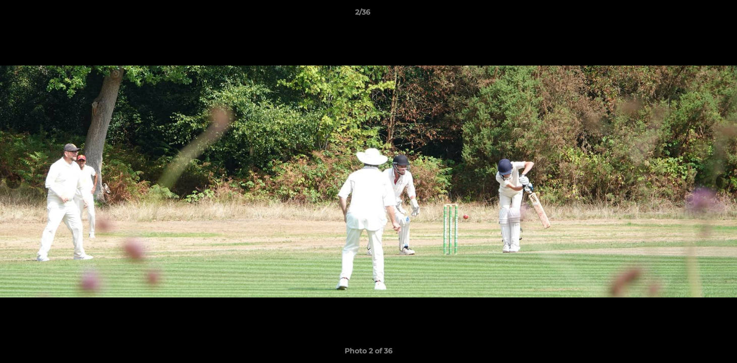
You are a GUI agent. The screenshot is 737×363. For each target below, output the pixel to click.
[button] (695, 14)
